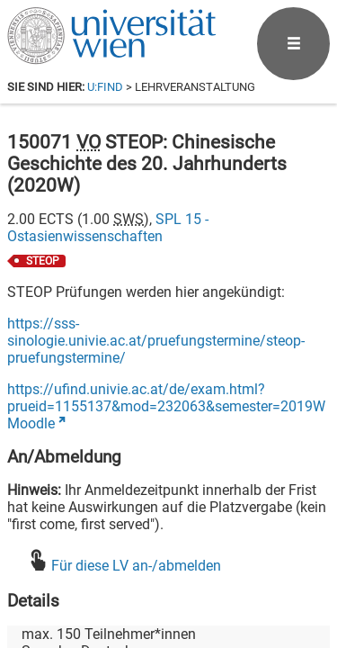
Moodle (31, 423)
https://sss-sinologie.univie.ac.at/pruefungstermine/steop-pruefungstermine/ (156, 340)
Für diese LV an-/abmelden (136, 565)
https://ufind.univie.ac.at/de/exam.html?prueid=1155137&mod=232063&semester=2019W (166, 398)
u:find (105, 87)
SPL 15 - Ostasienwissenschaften (107, 228)
